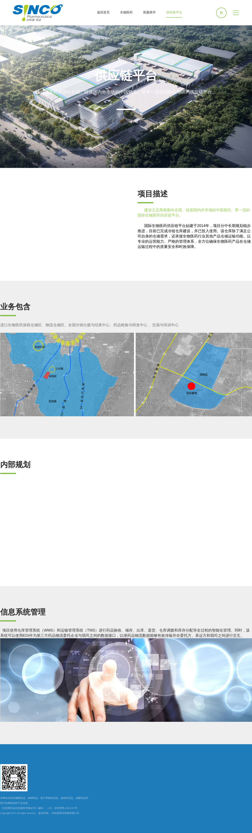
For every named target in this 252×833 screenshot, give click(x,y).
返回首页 (103, 12)
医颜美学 (149, 12)
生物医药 (126, 12)
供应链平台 (174, 12)
